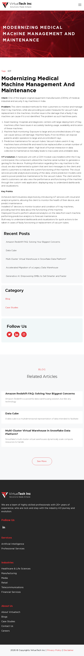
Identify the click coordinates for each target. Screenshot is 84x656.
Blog (7, 299)
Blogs (4, 617)
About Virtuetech (10, 612)
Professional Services (12, 549)
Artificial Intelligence (12, 544)
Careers (5, 631)
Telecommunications (12, 587)
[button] (80, 5)
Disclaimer (68, 650)
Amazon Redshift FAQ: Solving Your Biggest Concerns (40, 393)
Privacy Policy (54, 650)
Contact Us (7, 626)
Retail (4, 583)
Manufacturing (9, 573)
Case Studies (11, 308)
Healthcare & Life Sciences (16, 569)
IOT (9, 71)
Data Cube (12, 413)
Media (4, 578)
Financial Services (11, 592)
